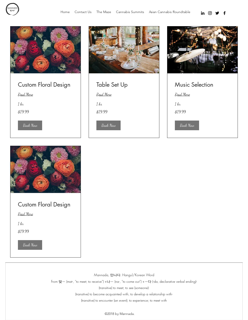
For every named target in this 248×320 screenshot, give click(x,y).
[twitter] (217, 13)
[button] (30, 125)
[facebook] (224, 13)
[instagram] (210, 13)
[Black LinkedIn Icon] (202, 13)
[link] (45, 85)
